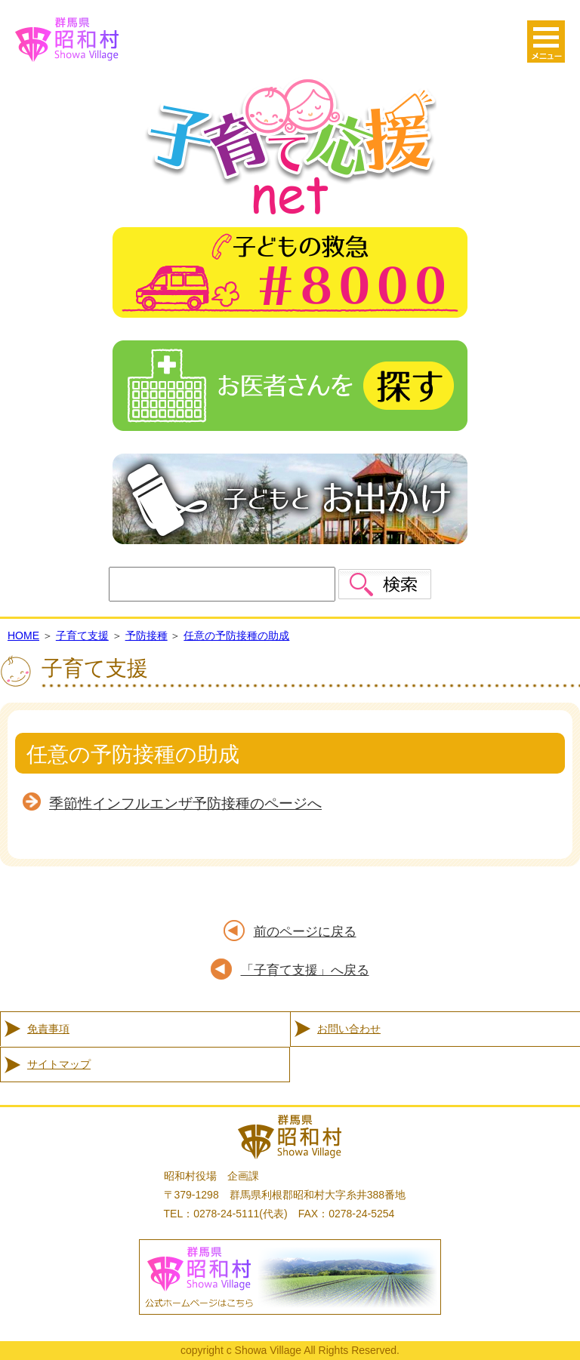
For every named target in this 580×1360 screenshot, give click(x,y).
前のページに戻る (305, 931)
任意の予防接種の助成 (236, 635)
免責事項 (48, 1029)
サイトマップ (59, 1064)
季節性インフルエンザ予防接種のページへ (185, 803)
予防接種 (146, 635)
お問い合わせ (349, 1029)
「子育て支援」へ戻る (305, 969)
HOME (23, 635)
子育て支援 (82, 635)
